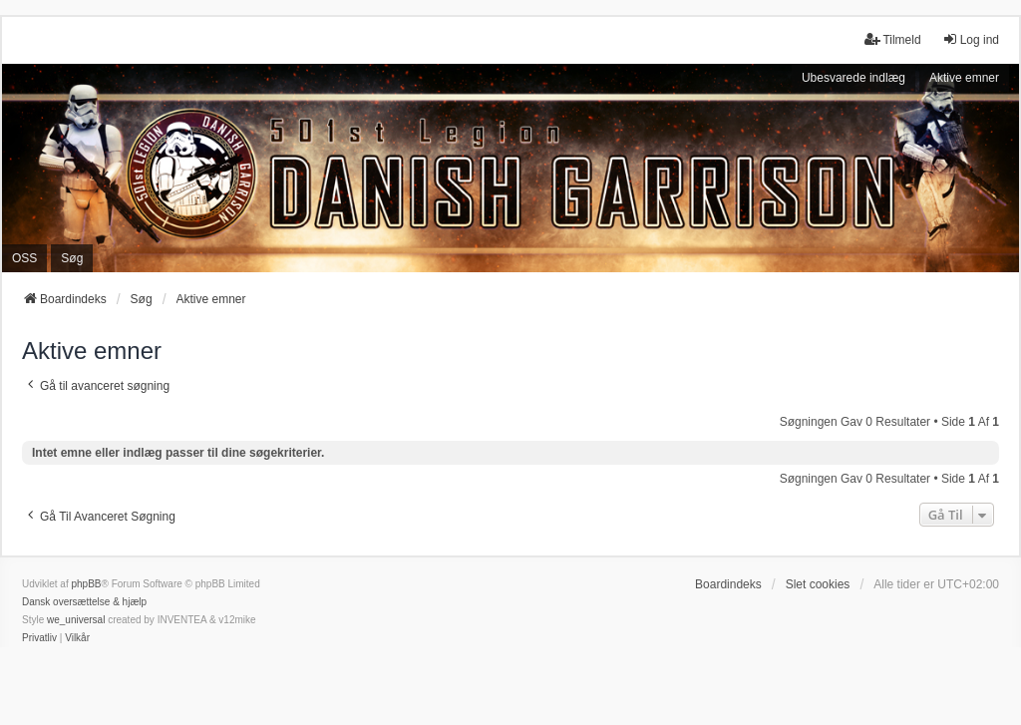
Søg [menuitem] (72, 258)
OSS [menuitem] (24, 258)
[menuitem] (39, 638)
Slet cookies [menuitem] (818, 584)
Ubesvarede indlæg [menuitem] (853, 78)
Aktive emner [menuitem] (964, 78)
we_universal (76, 619)
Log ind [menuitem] (970, 39)
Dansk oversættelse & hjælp (84, 601)
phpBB (86, 583)
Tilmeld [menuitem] (892, 39)
